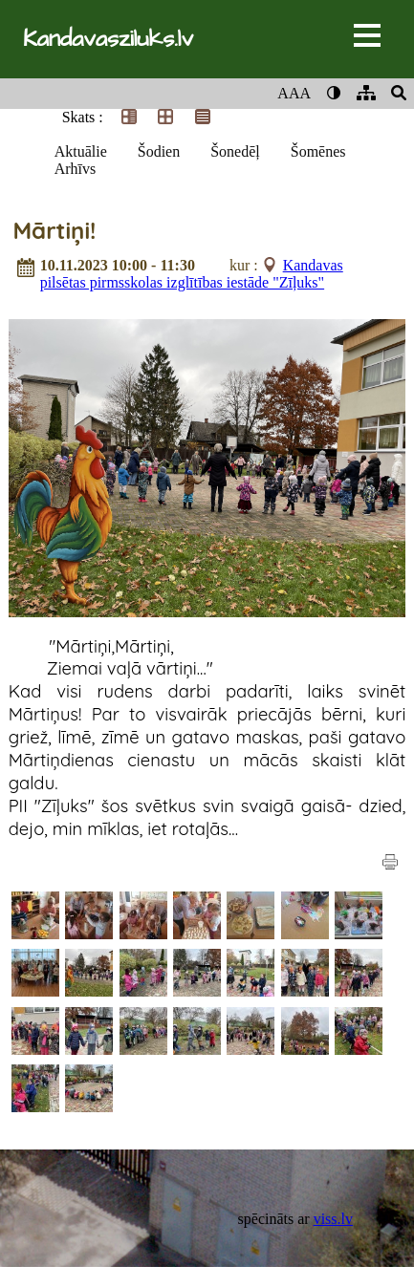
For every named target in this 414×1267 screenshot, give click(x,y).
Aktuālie (80, 151)
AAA (294, 93)
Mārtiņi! (54, 230)
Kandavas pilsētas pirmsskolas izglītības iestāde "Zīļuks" (191, 273)
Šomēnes (318, 151)
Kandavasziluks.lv (108, 39)
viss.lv (333, 1219)
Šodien (159, 151)
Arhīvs (75, 169)
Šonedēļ (235, 151)
